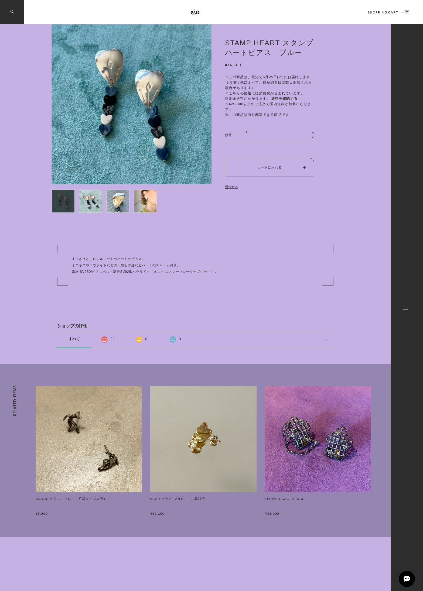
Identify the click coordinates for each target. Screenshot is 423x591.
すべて (74, 339)
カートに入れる (269, 167)
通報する (231, 187)
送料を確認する (284, 99)
